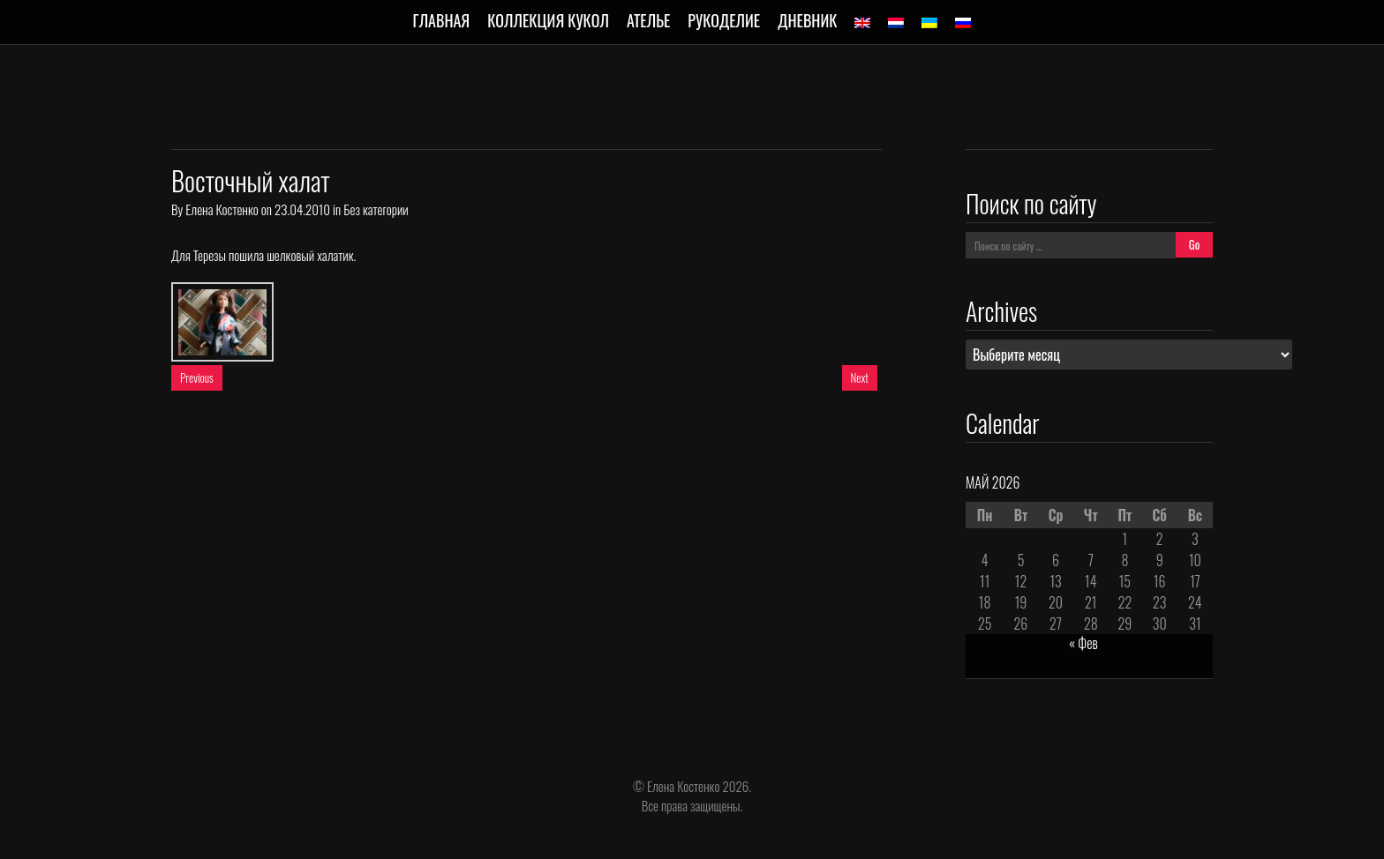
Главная (441, 20)
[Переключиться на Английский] (862, 23)
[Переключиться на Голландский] (896, 23)
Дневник (807, 20)
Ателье (648, 20)
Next (860, 377)
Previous (197, 377)
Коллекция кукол (548, 20)
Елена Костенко (221, 209)
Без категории (375, 209)
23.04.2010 (302, 209)
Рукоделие (724, 20)
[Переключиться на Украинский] (929, 23)
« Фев (1083, 643)
